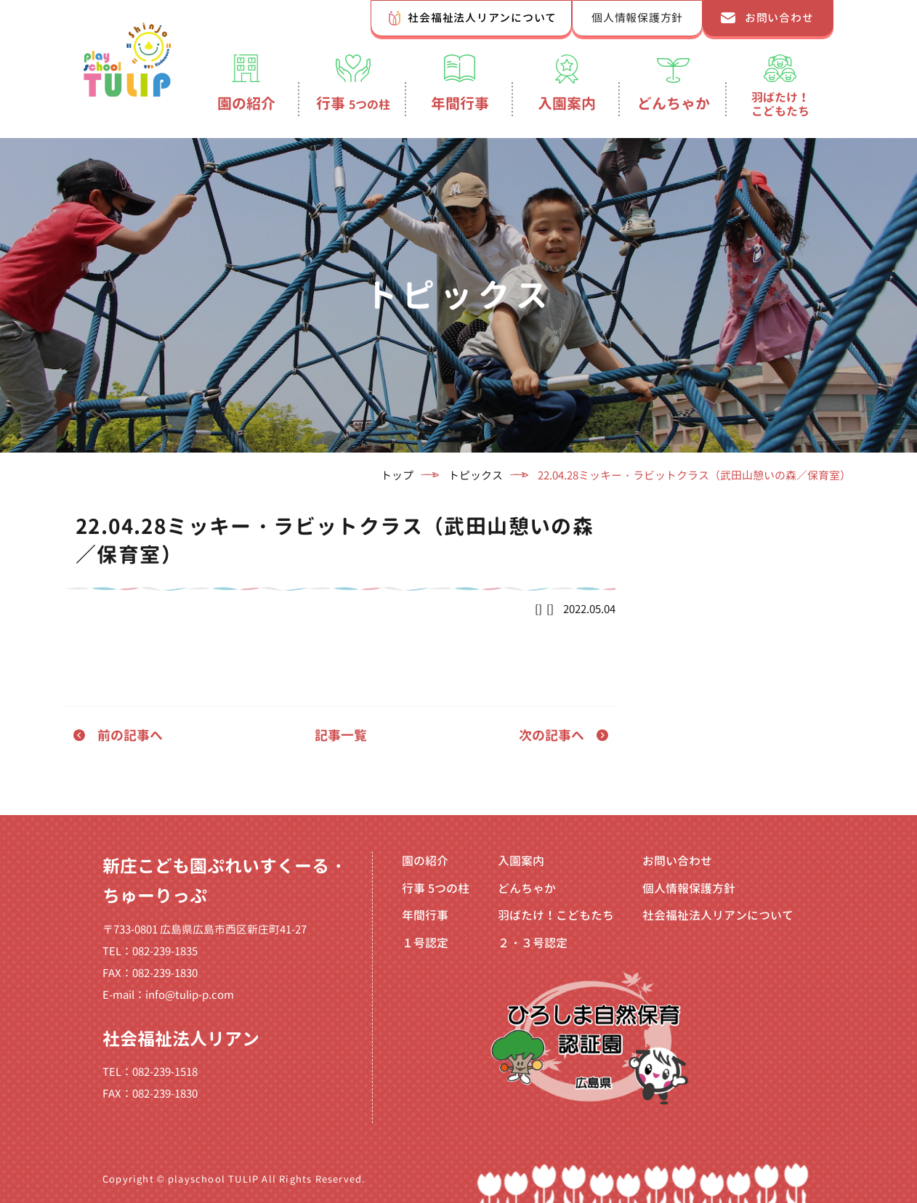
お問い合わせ (779, 17)
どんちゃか (673, 103)
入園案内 (567, 103)
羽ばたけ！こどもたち (780, 103)
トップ (397, 475)
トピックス (475, 475)
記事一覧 (341, 735)
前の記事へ (130, 735)
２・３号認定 (532, 943)
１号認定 (425, 943)
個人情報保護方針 (637, 17)
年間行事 (460, 103)
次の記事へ (551, 735)
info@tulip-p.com (189, 994)
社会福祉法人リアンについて (482, 17)
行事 (353, 103)
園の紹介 (246, 103)
